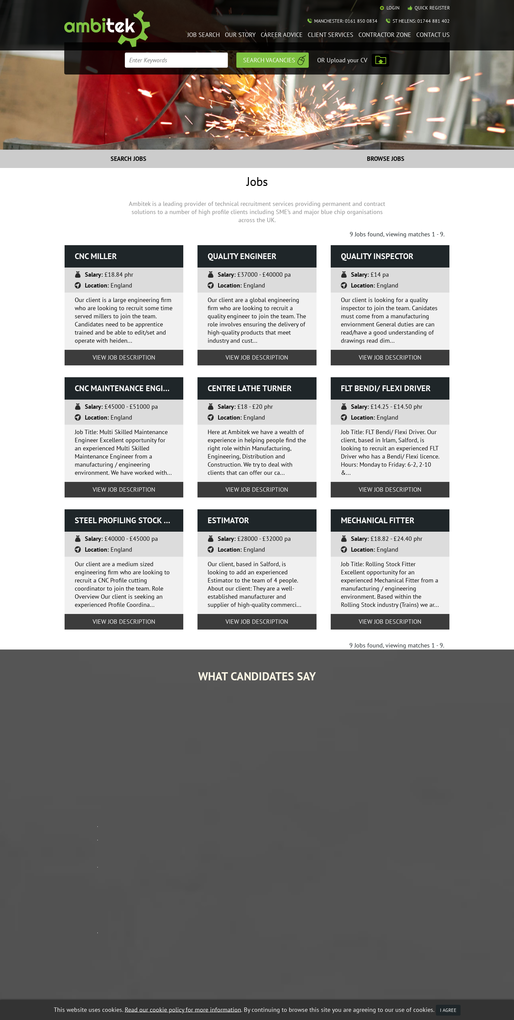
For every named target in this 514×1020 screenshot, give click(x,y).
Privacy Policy (206, 984)
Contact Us (433, 35)
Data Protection (126, 984)
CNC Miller (96, 256)
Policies (388, 923)
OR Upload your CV (342, 60)
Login (393, 8)
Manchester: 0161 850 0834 (345, 21)
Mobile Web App (313, 923)
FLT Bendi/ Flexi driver (385, 388)
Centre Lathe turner (249, 388)
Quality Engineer (242, 256)
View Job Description (124, 357)
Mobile (232, 984)
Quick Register (432, 8)
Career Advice (282, 35)
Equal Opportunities (84, 984)
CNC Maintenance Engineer (128, 388)
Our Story (240, 35)
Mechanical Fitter (377, 520)
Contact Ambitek (399, 913)
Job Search (203, 35)
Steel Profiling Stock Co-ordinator (129, 520)
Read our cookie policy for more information (183, 1009)
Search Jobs (128, 159)
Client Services (330, 35)
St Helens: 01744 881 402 (421, 21)
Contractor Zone (384, 35)
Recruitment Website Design (92, 993)
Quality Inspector (377, 256)
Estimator (228, 520)
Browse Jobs (385, 159)
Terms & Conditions (167, 984)
